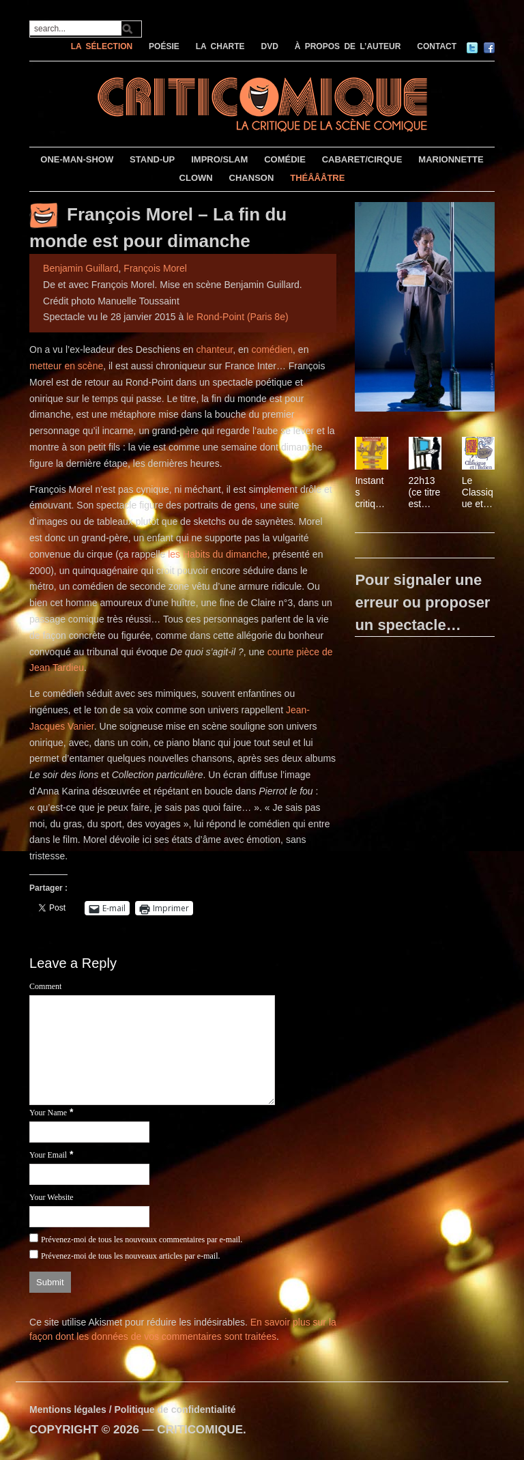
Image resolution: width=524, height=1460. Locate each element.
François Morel (155, 268)
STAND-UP (152, 159)
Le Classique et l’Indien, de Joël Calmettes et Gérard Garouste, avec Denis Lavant (477, 492)
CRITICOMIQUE (200, 1429)
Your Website (51, 1197)
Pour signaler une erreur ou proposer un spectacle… (422, 602)
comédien (272, 349)
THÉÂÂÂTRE (317, 178)
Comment (45, 986)
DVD (269, 46)
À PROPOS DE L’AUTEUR (348, 46)
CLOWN (196, 178)
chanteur (214, 349)
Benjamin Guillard (81, 268)
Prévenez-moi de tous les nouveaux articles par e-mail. (130, 1256)
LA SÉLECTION (102, 46)
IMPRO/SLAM (219, 159)
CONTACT (436, 46)
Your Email (48, 1155)
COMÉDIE (285, 159)
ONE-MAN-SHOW (76, 159)
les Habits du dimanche (217, 554)
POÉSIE (164, 46)
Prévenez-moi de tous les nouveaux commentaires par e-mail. (141, 1239)
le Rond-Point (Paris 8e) (237, 316)
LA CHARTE (220, 46)
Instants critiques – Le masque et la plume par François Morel (371, 492)
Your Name (48, 1112)
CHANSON (251, 178)
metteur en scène (66, 365)
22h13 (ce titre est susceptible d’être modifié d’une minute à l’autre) (425, 492)
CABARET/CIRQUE (362, 159)
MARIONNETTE (450, 159)
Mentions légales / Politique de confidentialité (132, 1409)
